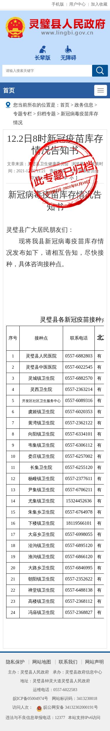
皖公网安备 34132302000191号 (70, 707)
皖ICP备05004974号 (30, 698)
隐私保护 (15, 661)
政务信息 (84, 104)
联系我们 (68, 661)
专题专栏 (22, 113)
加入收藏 (99, 4)
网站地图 (41, 661)
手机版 (58, 4)
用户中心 (77, 4)
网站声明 (94, 661)
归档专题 (46, 113)
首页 (9, 90)
